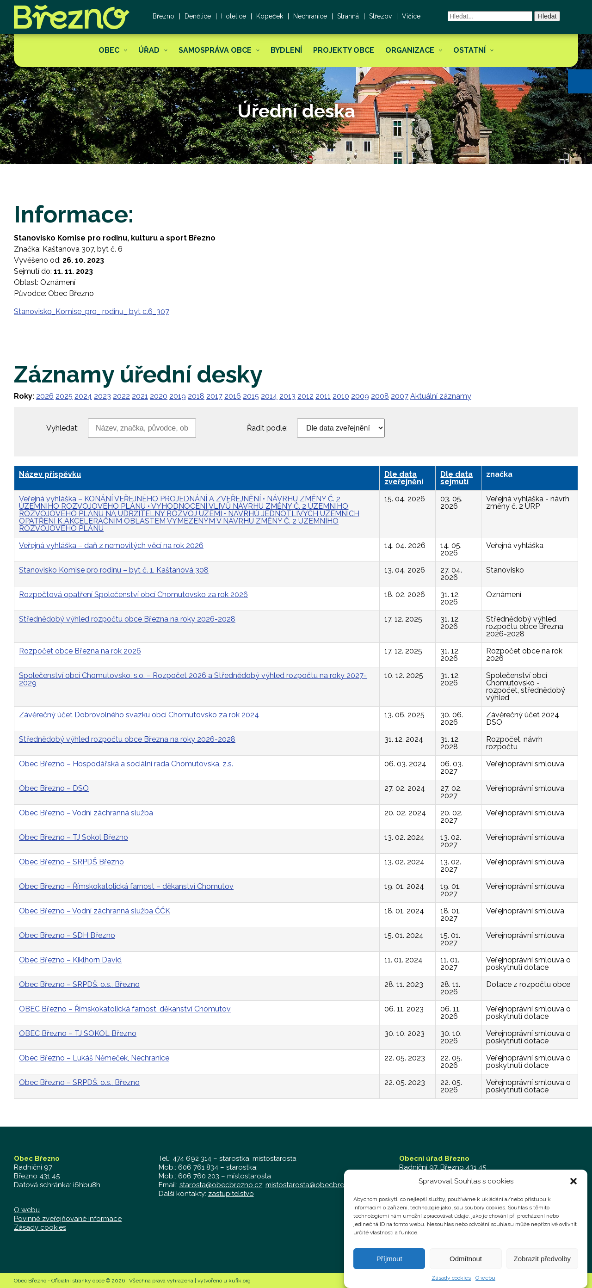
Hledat (547, 16)
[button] (580, 81)
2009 (360, 396)
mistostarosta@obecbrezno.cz (315, 1185)
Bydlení (286, 50)
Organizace (409, 50)
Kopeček (269, 16)
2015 (251, 396)
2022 (121, 396)
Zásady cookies (40, 1227)
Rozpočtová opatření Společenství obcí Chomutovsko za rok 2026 (133, 594)
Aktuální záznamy (440, 396)
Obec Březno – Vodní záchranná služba (86, 812)
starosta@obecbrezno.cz (220, 1185)
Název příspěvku (50, 474)
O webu (27, 1210)
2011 (323, 396)
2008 (380, 396)
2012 (305, 396)
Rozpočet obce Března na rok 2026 (80, 651)
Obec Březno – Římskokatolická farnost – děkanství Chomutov (126, 886)
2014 (269, 396)
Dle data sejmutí (456, 478)
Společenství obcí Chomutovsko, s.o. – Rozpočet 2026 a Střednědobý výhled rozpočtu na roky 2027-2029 (193, 679)
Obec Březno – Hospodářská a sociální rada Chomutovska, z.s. (126, 763)
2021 (140, 396)
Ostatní (469, 50)
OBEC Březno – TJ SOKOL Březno (77, 1033)
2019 (177, 396)
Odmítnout (466, 1269)
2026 (45, 396)
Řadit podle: (267, 428)
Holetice (233, 16)
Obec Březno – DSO (54, 788)
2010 (341, 396)
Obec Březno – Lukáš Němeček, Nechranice (94, 1058)
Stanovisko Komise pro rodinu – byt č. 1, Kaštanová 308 (114, 570)
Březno (163, 16)
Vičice (411, 16)
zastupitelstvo (231, 1193)
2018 (196, 396)
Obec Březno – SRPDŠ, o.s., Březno (79, 984)
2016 (232, 396)
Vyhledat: (62, 428)
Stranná (348, 16)
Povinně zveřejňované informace (68, 1218)
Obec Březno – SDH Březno (67, 935)
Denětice (198, 16)
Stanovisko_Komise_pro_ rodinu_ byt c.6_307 (91, 311)
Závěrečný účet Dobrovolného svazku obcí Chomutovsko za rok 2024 (139, 714)
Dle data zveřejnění (403, 478)
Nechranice (310, 16)
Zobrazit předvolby (542, 1269)
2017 (214, 396)
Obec (109, 50)
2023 (102, 396)
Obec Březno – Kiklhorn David (70, 959)
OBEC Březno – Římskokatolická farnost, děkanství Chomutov (125, 1009)
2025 (64, 396)
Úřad (149, 50)
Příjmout (389, 1269)
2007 (399, 396)
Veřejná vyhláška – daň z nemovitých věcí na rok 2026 (111, 545)
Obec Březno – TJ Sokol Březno (73, 837)
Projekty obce (343, 50)
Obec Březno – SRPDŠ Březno (71, 861)
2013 (287, 396)
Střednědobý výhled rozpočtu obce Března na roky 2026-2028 (127, 619)
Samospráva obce (215, 50)
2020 (158, 396)
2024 (83, 396)
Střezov (380, 16)
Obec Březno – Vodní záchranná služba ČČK (94, 910)
